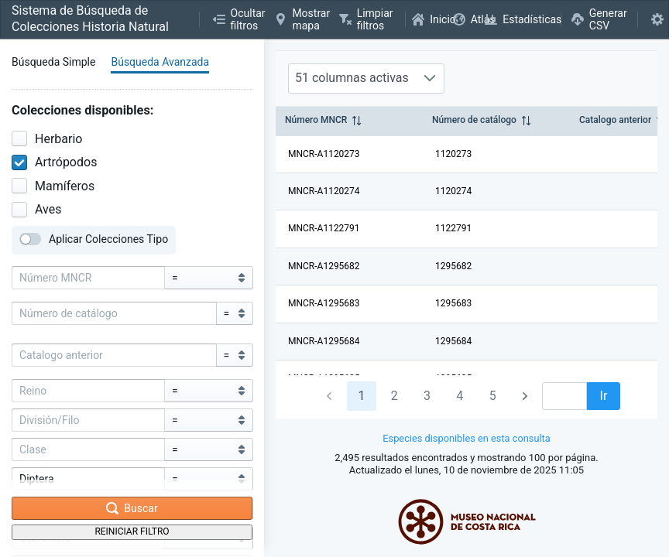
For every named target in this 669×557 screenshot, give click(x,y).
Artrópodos (54, 162)
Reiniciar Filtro (131, 531)
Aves (36, 209)
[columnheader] (349, 121)
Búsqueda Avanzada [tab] (160, 62)
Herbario (47, 139)
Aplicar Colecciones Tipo (93, 238)
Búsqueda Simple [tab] (53, 62)
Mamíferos (53, 186)
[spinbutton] (564, 396)
